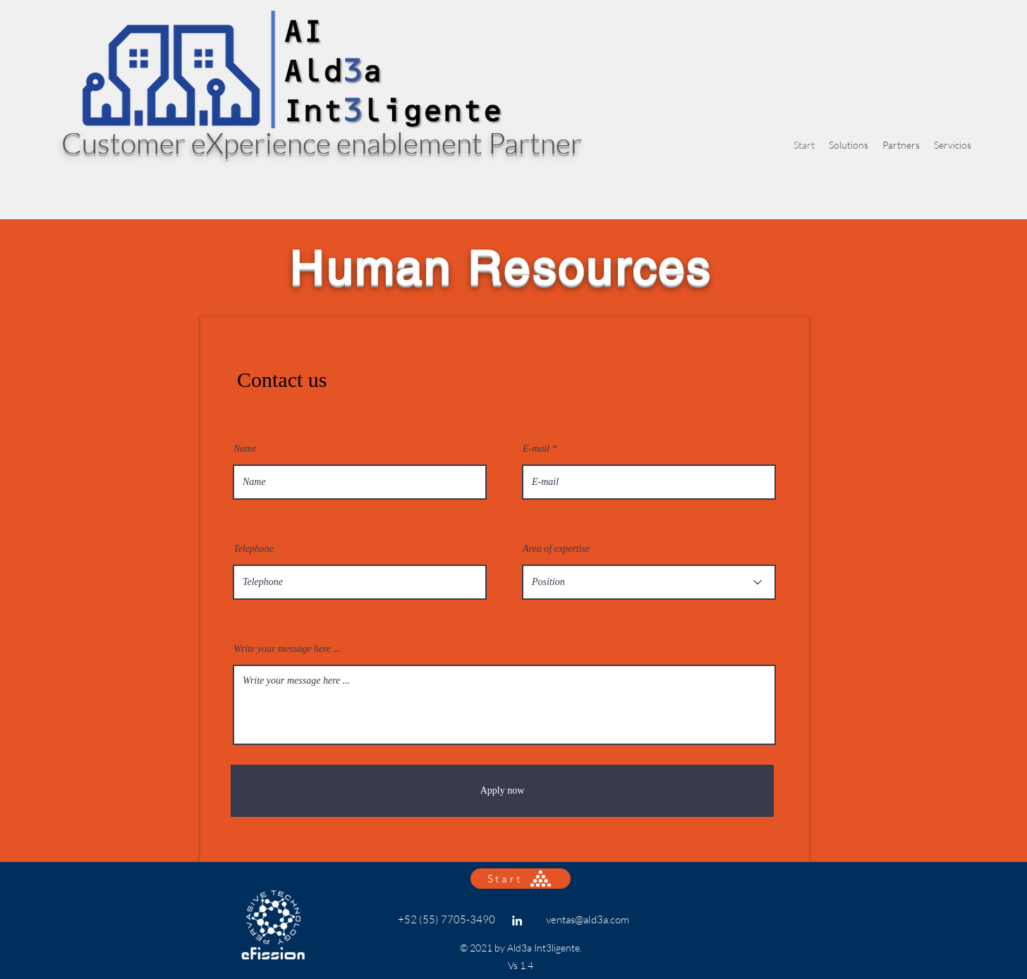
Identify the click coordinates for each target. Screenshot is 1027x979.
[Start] (520, 878)
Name (245, 449)
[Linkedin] (517, 920)
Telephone (253, 549)
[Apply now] (502, 791)
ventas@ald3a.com (587, 919)
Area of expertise (556, 549)
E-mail (536, 449)
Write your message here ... (287, 649)
